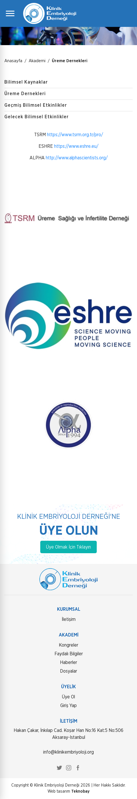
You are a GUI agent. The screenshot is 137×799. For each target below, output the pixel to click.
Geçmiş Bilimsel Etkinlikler (35, 105)
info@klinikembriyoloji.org (68, 752)
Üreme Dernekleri (69, 61)
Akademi (37, 61)
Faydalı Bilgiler (68, 654)
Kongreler (68, 645)
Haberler (68, 662)
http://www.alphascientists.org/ (77, 158)
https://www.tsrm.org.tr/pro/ (75, 134)
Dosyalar (68, 671)
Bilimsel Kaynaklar (26, 82)
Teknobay (80, 791)
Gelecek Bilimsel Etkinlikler (36, 117)
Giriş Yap (68, 705)
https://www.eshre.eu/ (76, 146)
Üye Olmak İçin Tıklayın (68, 547)
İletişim (69, 619)
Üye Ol (68, 697)
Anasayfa (13, 61)
